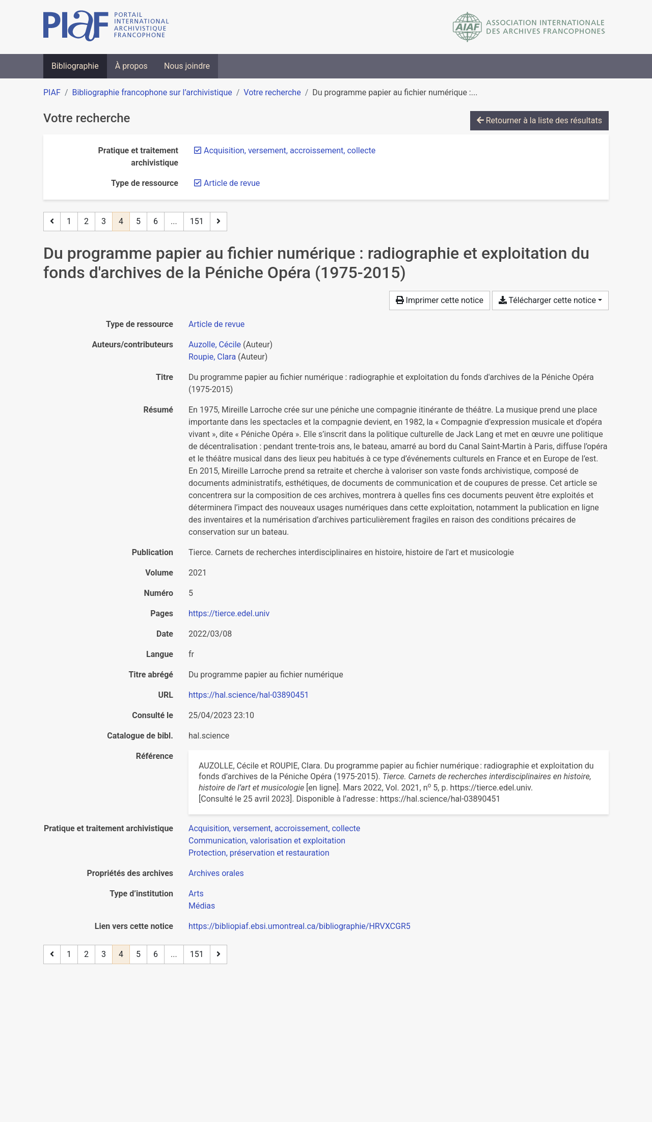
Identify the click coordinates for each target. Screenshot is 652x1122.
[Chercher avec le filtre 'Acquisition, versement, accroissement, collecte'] (274, 828)
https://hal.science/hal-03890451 (248, 695)
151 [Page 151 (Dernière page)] (197, 221)
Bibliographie (75, 66)
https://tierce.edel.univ (228, 613)
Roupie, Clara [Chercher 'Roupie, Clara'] (212, 357)
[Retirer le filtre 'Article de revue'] (232, 183)
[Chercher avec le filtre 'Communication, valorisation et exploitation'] (266, 840)
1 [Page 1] (69, 221)
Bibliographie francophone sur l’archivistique (152, 92)
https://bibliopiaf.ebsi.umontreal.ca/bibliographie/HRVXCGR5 (299, 926)
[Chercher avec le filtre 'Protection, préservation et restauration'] (259, 853)
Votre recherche (272, 92)
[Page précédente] (52, 221)
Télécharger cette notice (547, 300)
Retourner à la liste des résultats (539, 120)
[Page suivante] (218, 221)
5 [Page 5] (138, 221)
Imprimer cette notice (439, 300)
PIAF (52, 92)
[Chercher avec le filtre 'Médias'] (201, 906)
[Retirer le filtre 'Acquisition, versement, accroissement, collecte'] (289, 150)
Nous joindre (187, 66)
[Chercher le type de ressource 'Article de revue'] (216, 324)
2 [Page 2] (86, 221)
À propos (131, 66)
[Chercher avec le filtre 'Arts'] (196, 893)
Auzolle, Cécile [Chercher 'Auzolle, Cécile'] (214, 344)
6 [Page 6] (155, 221)
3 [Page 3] (103, 221)
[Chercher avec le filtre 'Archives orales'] (216, 873)
